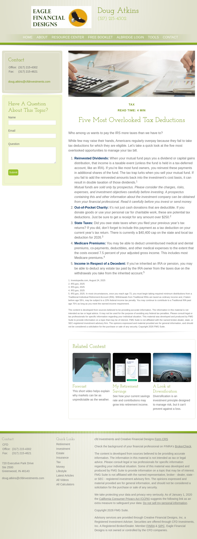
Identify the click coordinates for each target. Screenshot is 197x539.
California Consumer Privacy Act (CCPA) (124, 498)
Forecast (79, 386)
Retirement (63, 444)
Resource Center (68, 37)
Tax (58, 462)
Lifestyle (61, 471)
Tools (153, 37)
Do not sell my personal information (165, 503)
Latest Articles (65, 475)
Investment (63, 448)
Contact (170, 37)
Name (12, 117)
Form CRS (161, 439)
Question (13, 144)
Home (28, 37)
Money (60, 466)
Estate (60, 453)
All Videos (62, 480)
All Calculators (65, 484)
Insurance (62, 457)
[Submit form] (13, 172)
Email (11, 130)
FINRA (150, 526)
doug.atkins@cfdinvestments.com (29, 81)
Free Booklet (100, 37)
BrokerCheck (183, 446)
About (42, 37)
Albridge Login (130, 37)
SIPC (161, 526)
